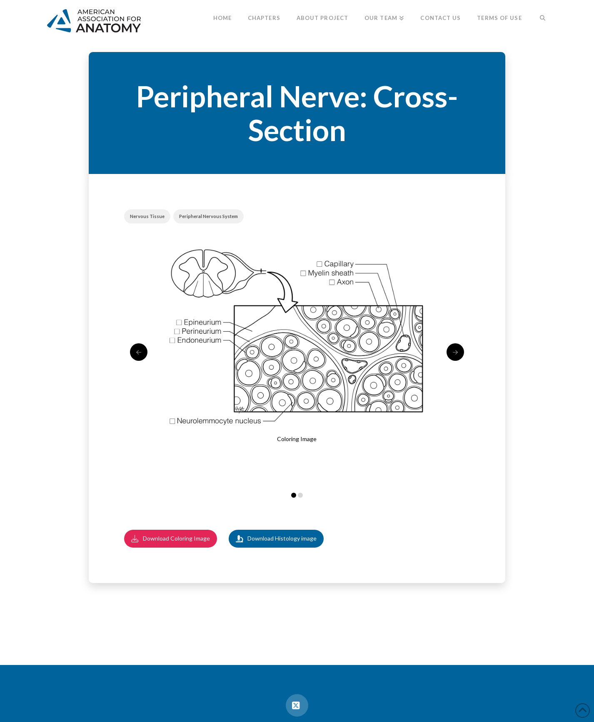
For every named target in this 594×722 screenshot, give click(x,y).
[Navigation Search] (538, 18)
